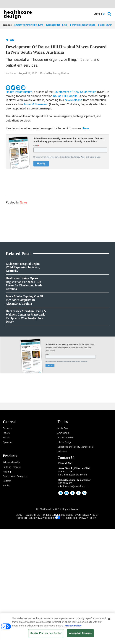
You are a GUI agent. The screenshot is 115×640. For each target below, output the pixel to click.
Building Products (12, 578)
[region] (57, 626)
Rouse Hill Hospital (65, 105)
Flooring (7, 583)
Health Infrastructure (19, 101)
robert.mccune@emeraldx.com (73, 597)
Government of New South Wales (75, 101)
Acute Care (62, 539)
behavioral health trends (82, 34)
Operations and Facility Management (75, 558)
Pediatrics (62, 562)
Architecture (63, 544)
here (86, 137)
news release (73, 109)
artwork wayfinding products (28, 34)
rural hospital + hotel (56, 34)
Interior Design (64, 553)
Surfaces (7, 592)
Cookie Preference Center (46, 633)
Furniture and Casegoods (15, 587)
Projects (7, 544)
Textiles (6, 596)
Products (7, 539)
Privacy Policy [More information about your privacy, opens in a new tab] (73, 625)
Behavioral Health (65, 548)
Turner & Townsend (36, 113)
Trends (6, 548)
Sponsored (8, 553)
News (10, 49)
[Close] (109, 619)
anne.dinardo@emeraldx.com (72, 585)
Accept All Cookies (80, 633)
